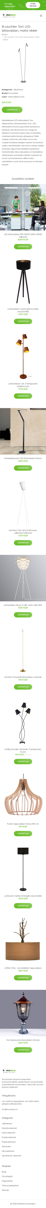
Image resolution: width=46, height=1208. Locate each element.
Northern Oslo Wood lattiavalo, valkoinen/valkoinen (23, 531)
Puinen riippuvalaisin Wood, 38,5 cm (23, 824)
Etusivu (5, 34)
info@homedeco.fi (10, 1109)
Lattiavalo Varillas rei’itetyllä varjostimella (23, 896)
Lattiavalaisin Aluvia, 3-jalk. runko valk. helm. (23, 605)
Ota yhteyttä (7, 1176)
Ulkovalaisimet (8, 1151)
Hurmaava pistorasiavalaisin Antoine (23, 1040)
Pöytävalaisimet (8, 1142)
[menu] (41, 16)
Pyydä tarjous (33, 5)
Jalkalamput (18, 89)
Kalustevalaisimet (9, 1128)
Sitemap (5, 1190)
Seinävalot (6, 1146)
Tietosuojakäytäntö (10, 1185)
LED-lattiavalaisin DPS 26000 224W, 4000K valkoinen (23, 235)
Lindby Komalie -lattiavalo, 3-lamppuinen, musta (23, 750)
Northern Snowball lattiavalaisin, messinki (23, 677)
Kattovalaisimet (8, 1133)
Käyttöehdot (7, 1181)
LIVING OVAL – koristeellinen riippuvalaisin (23, 968)
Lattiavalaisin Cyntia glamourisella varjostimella (23, 310)
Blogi (4, 1172)
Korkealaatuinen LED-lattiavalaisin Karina (23, 458)
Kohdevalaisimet (9, 1137)
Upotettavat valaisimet (11, 1155)
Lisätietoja (12, 110)
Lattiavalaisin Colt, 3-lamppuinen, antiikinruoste (23, 385)
